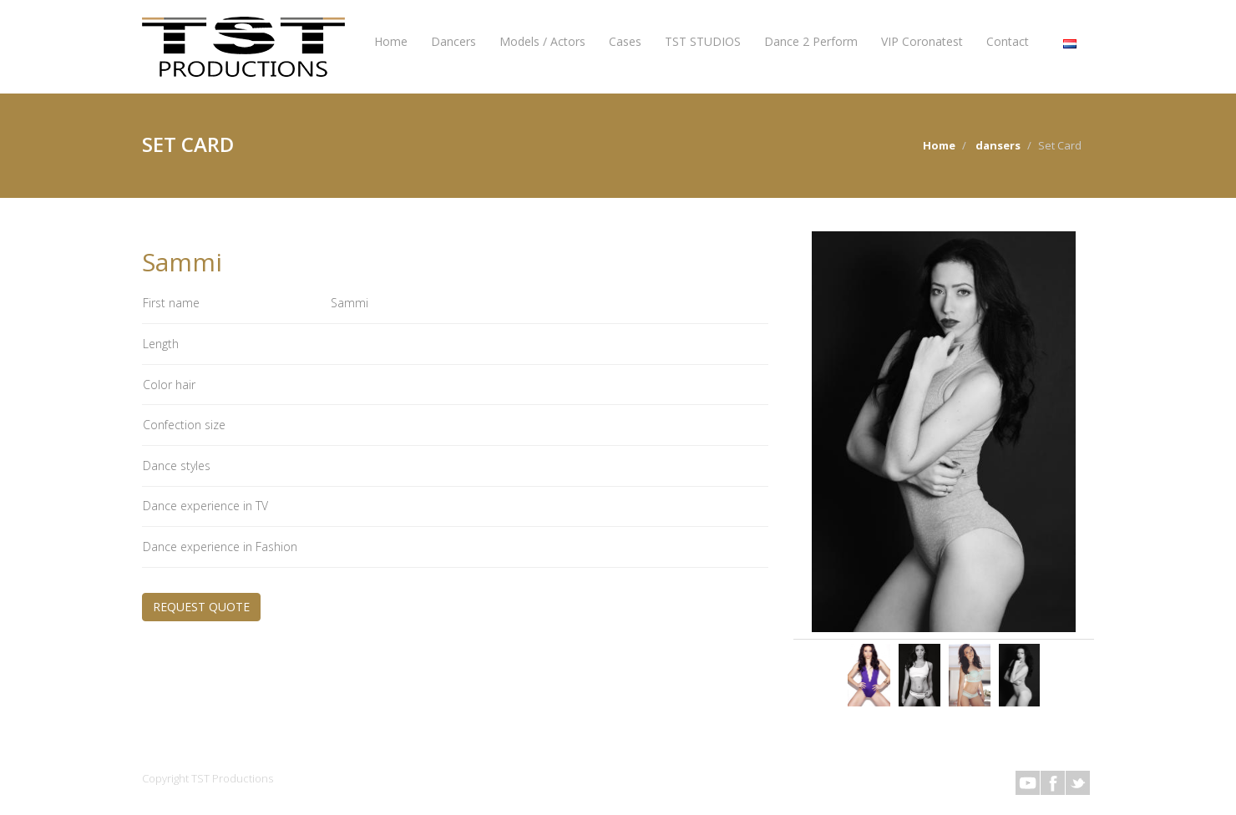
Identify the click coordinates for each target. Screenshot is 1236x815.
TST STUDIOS (703, 41)
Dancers (453, 41)
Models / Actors (542, 41)
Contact (1007, 41)
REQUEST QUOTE (201, 607)
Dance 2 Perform (811, 41)
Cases (625, 41)
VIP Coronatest (922, 41)
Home (391, 41)
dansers (998, 145)
